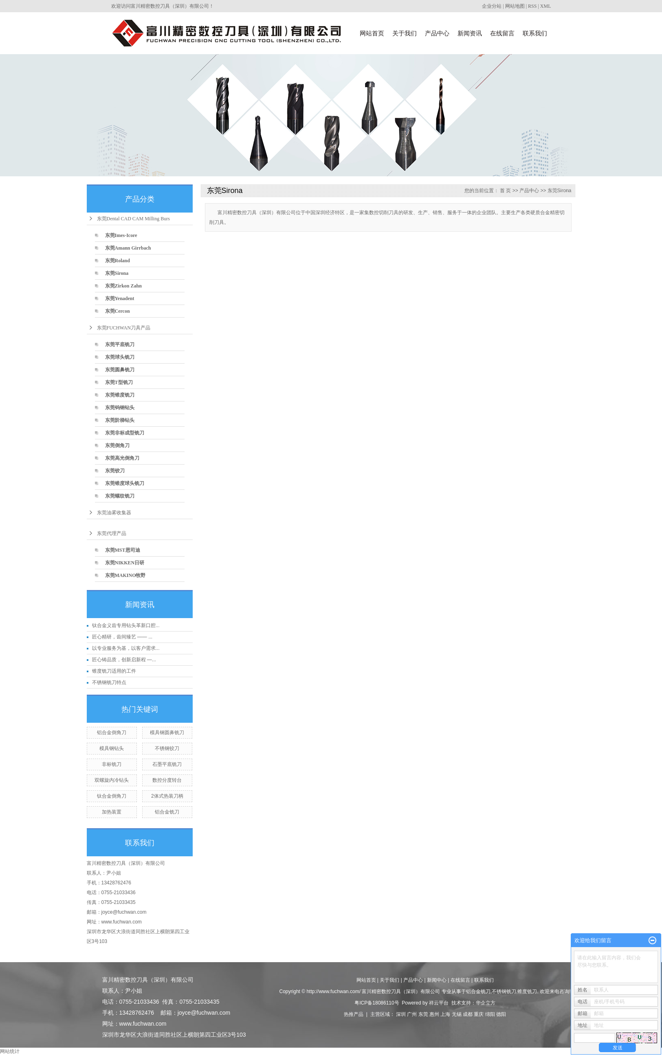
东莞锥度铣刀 (119, 395)
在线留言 (502, 33)
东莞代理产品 (111, 533)
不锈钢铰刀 (167, 748)
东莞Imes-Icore (121, 235)
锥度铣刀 (527, 991)
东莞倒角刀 (117, 445)
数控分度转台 (167, 780)
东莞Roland (117, 260)
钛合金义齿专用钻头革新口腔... (126, 625)
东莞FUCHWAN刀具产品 (123, 328)
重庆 (479, 1014)
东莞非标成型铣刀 (124, 433)
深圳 (401, 1014)
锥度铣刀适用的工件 (114, 671)
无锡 (457, 1014)
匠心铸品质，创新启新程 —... (124, 659)
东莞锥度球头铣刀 (124, 483)
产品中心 (437, 33)
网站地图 (515, 6)
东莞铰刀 (115, 471)
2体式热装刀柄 (167, 796)
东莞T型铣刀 (119, 382)
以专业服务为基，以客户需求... (126, 648)
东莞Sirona (117, 273)
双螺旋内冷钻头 (112, 780)
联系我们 (535, 33)
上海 (445, 1014)
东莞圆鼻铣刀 (119, 370)
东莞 (423, 1014)
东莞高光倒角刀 (122, 458)
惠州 (434, 1014)
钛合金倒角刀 (111, 796)
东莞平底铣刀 (119, 344)
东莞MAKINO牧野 (125, 575)
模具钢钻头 (111, 748)
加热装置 (111, 812)
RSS (532, 6)
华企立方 (485, 1003)
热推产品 (353, 1014)
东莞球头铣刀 (119, 357)
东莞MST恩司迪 (122, 550)
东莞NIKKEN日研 (125, 563)
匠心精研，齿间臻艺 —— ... (122, 637)
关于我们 (404, 33)
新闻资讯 (469, 33)
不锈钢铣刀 (504, 991)
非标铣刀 (111, 764)
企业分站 (491, 6)
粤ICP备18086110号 (376, 1003)
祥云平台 (439, 1003)
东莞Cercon (117, 311)
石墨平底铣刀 (167, 764)
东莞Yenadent (119, 298)
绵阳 (490, 1014)
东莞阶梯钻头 (119, 420)
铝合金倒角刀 (111, 732)
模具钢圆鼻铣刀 (167, 732)
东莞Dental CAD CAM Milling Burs (133, 219)
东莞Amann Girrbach (128, 248)
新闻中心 (436, 980)
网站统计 (10, 1051)
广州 (412, 1014)
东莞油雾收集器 (114, 512)
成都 (468, 1014)
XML (545, 6)
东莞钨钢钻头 (119, 407)
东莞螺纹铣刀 (119, 496)
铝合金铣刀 (167, 812)
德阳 (501, 1014)
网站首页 (372, 33)
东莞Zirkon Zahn (123, 286)
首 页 (505, 190)
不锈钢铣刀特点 (109, 682)
